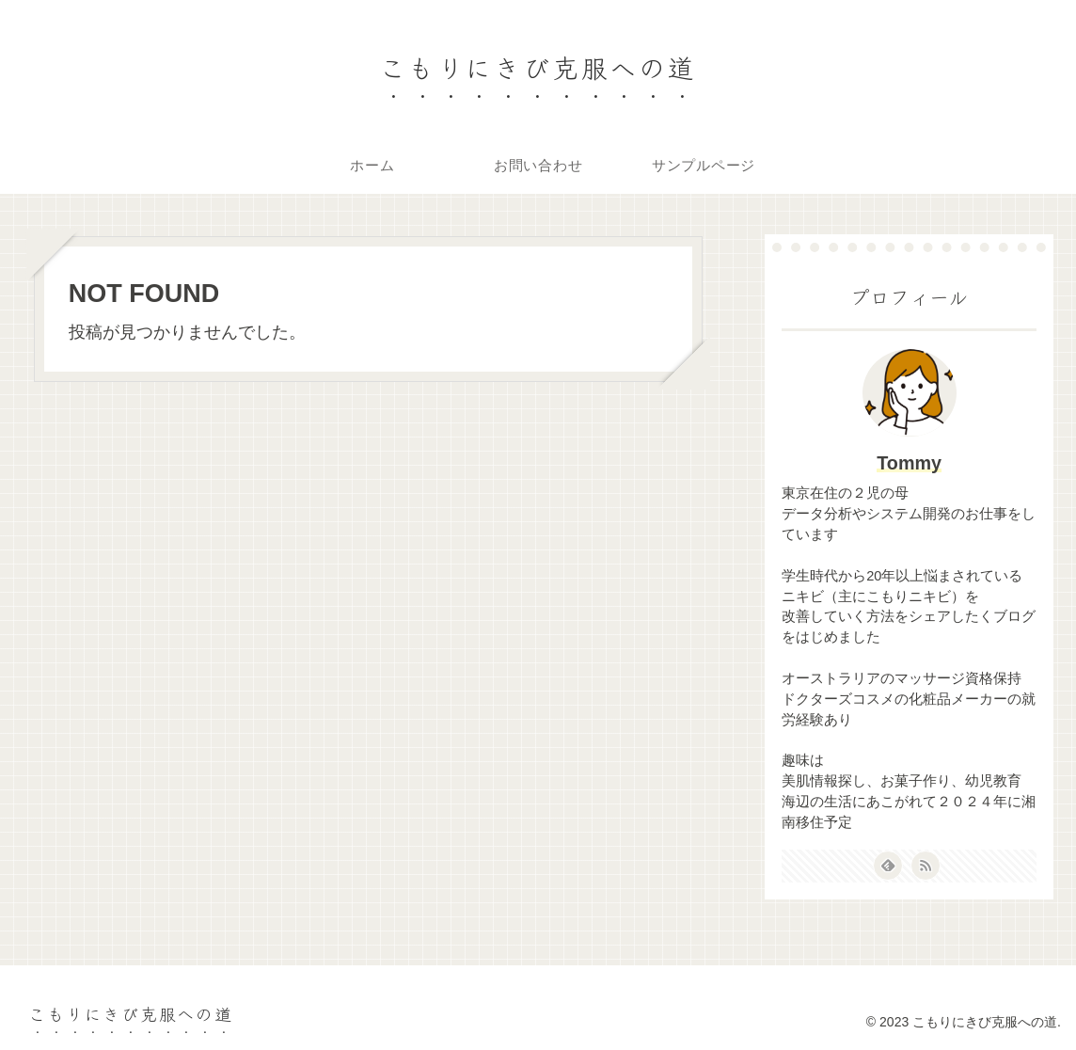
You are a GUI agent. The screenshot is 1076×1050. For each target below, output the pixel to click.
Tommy (909, 463)
